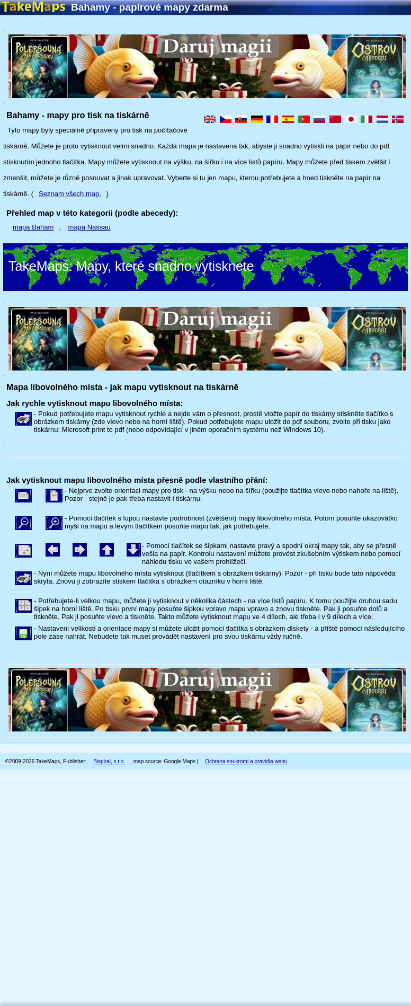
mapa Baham (33, 227)
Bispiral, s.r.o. (109, 761)
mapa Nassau (89, 227)
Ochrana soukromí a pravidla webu (246, 761)
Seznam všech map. (70, 194)
